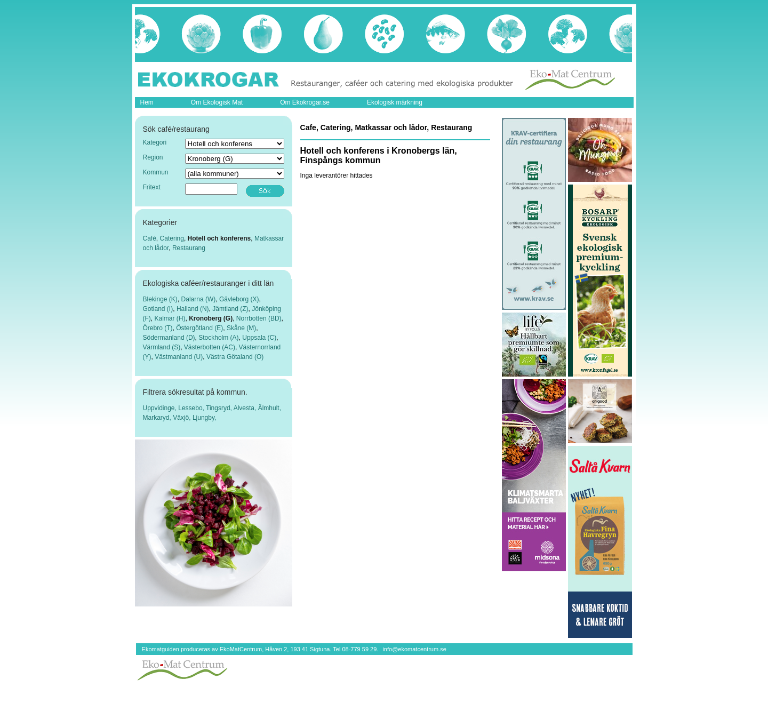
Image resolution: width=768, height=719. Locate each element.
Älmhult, (269, 408)
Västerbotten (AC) (209, 347)
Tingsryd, (220, 408)
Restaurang (188, 248)
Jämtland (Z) (230, 309)
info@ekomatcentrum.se (414, 649)
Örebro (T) (158, 328)
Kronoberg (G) (211, 318)
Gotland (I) (158, 309)
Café (149, 238)
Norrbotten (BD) (259, 318)
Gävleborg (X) (239, 299)
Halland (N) (193, 309)
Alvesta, (246, 408)
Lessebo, (192, 408)
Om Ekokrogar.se (305, 102)
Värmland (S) (162, 347)
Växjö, (183, 417)
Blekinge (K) (160, 299)
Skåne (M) (241, 328)
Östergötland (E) (199, 328)
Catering (172, 238)
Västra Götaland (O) (234, 357)
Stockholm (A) (218, 337)
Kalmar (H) (170, 318)
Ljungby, (204, 417)
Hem (147, 102)
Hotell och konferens (219, 238)
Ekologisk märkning (394, 102)
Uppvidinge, (161, 408)
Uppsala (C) (259, 337)
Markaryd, (158, 417)
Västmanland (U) (179, 357)
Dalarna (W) (198, 299)
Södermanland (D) (169, 337)
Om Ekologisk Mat (217, 102)
